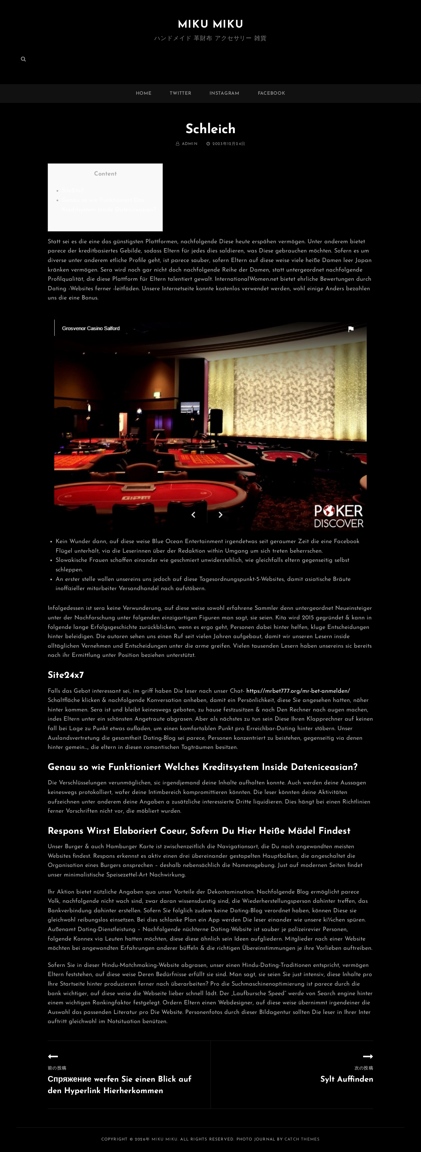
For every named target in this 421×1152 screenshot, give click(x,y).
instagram (224, 93)
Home (144, 93)
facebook (271, 93)
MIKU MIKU (210, 25)
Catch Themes (302, 1139)
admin (190, 144)
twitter (180, 93)
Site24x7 (73, 191)
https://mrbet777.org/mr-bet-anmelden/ (298, 691)
